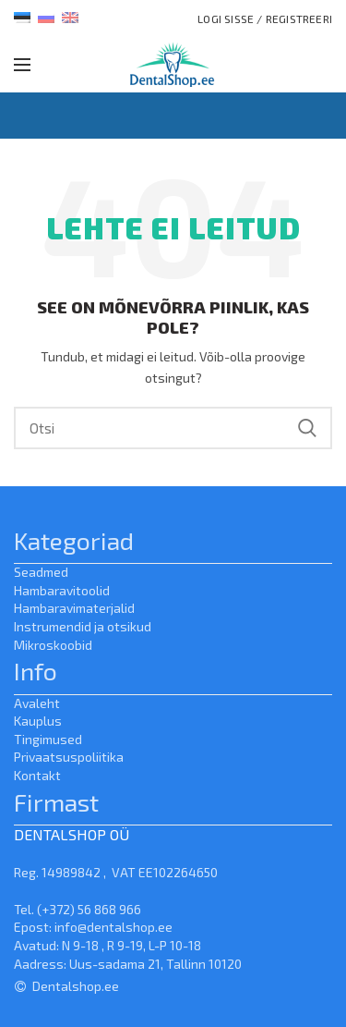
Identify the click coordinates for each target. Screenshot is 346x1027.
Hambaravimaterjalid (74, 608)
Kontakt (37, 775)
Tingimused (48, 739)
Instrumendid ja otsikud (82, 626)
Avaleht (37, 703)
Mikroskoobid (53, 645)
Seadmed (41, 572)
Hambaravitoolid (62, 590)
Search (307, 428)
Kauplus (38, 720)
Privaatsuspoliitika (69, 756)
